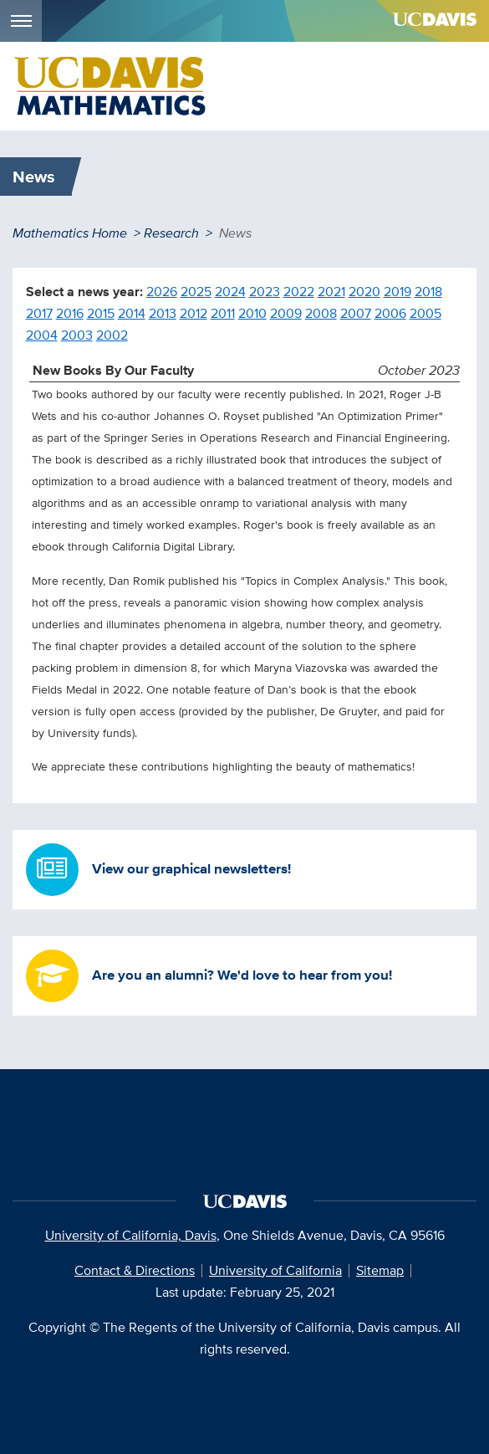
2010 (252, 313)
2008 (321, 313)
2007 (355, 313)
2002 (112, 335)
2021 (331, 291)
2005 (425, 313)
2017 (39, 313)
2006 (390, 313)
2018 (428, 291)
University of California (275, 1270)
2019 (397, 291)
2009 (286, 313)
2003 (77, 335)
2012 (193, 313)
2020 (364, 291)
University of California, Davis (130, 1235)
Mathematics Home (70, 233)
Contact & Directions (134, 1270)
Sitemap (380, 1270)
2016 (70, 313)
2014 (131, 313)
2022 (298, 291)
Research (171, 233)
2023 (264, 291)
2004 (42, 335)
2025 (196, 291)
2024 (230, 291)
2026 (161, 291)
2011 (223, 313)
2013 (162, 313)
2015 (101, 313)
